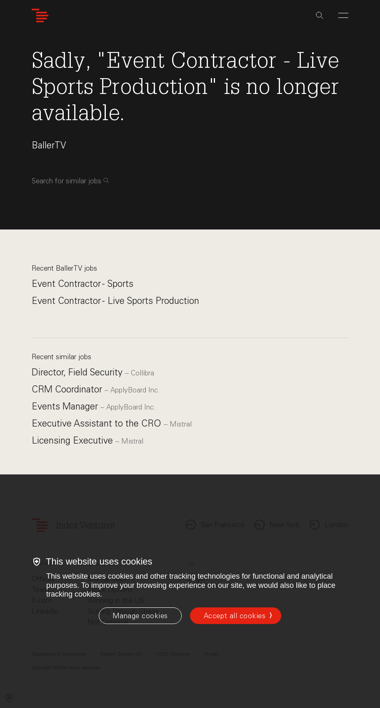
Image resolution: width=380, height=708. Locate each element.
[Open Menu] (343, 15)
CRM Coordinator (68, 389)
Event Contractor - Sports (82, 283)
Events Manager (66, 406)
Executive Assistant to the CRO (98, 423)
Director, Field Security (78, 372)
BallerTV (49, 145)
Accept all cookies (234, 616)
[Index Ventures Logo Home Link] (40, 15)
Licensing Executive (73, 440)
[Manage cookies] (140, 615)
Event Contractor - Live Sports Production (115, 300)
